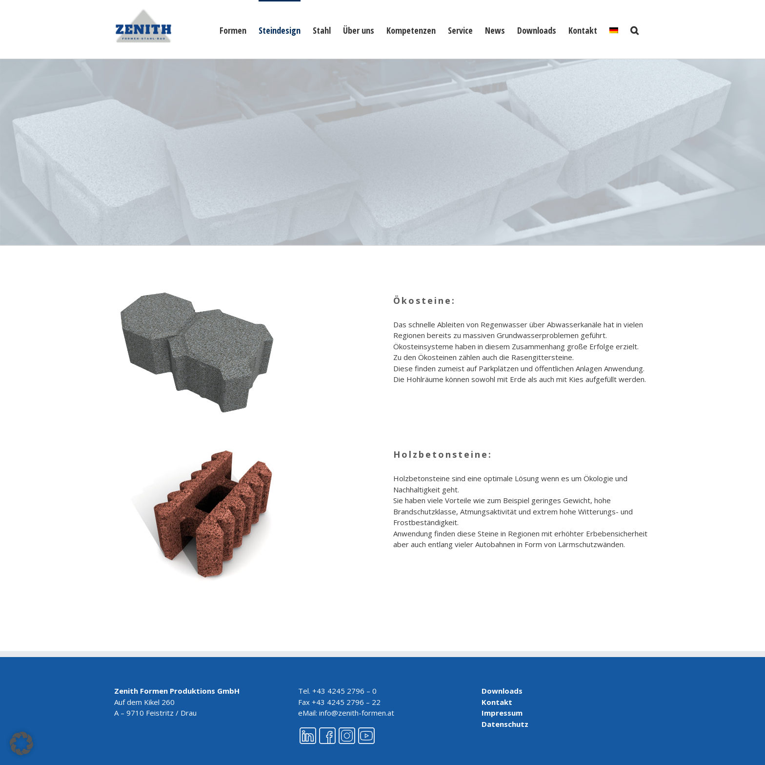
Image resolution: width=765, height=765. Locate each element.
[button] (634, 29)
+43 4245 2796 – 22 (346, 702)
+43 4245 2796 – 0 (344, 691)
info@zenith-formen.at (356, 713)
